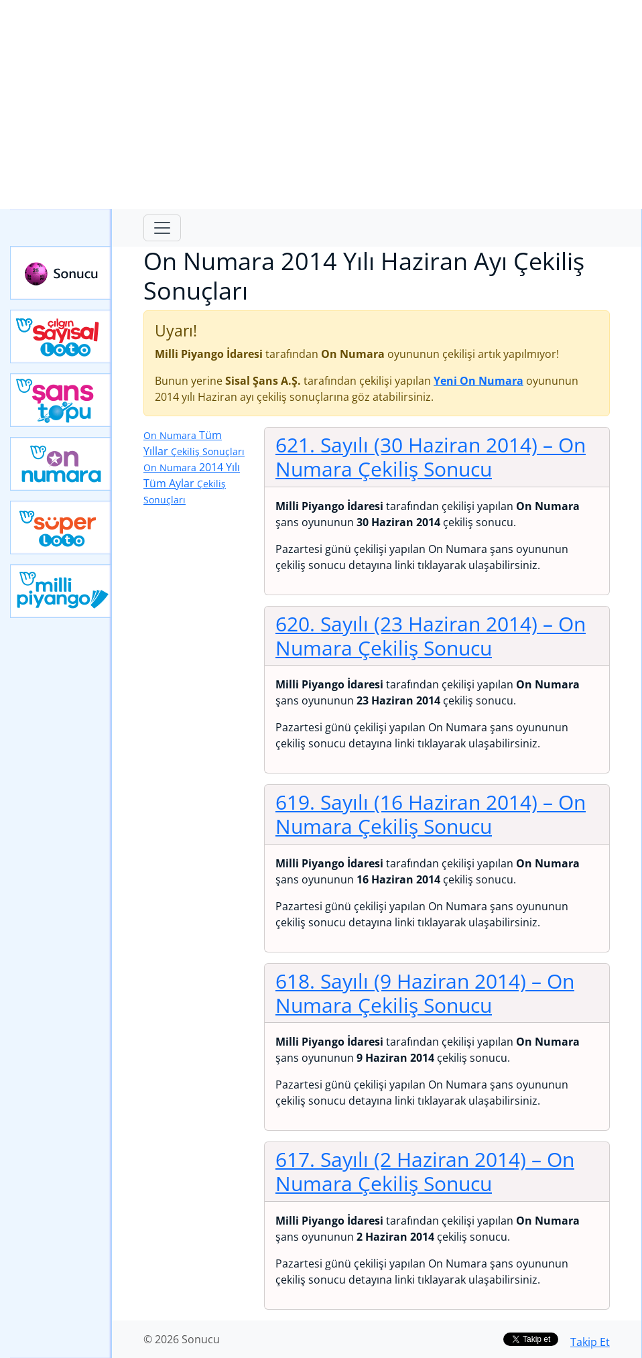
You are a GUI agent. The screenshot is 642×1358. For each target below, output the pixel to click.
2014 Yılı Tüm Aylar (191, 483)
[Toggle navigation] (162, 227)
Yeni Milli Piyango (61, 591)
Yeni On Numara (61, 464)
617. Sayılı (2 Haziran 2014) (424, 1171)
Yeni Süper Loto (61, 527)
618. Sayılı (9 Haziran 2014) (424, 993)
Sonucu (61, 273)
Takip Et (590, 1342)
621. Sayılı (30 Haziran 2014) (430, 457)
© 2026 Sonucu (181, 1339)
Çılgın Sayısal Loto (61, 336)
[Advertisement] (321, 104)
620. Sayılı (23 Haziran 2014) (430, 636)
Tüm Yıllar (194, 443)
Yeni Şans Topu (61, 400)
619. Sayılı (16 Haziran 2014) (430, 814)
